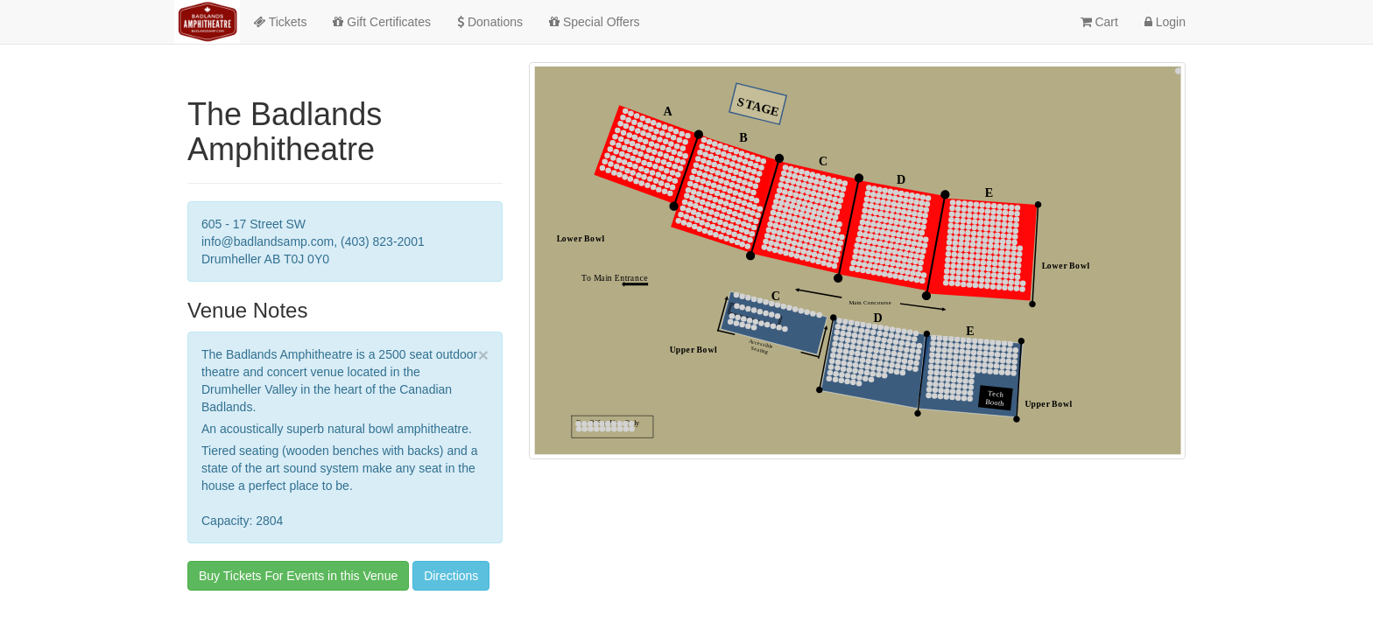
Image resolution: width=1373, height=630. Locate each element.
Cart (1099, 22)
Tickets (279, 22)
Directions (451, 576)
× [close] (483, 355)
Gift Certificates (382, 22)
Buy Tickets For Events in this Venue (298, 576)
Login (1165, 22)
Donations (490, 22)
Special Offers (594, 22)
